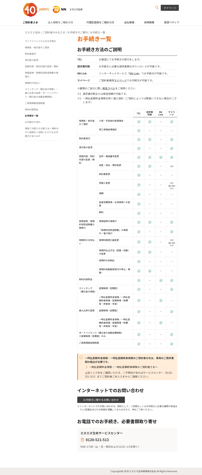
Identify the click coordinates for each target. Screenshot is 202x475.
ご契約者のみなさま (53, 32)
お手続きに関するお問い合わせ (101, 400)
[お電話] (139, 121)
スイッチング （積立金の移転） (88, 290)
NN (54, 9)
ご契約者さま (30, 22)
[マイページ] (171, 121)
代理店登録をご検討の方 (100, 22)
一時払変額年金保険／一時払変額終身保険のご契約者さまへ (123, 367)
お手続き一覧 (31, 115)
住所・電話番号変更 (109, 156)
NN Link (134, 73)
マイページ (169, 8)
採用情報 (149, 22)
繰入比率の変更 (87, 310)
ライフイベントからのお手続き (40, 41)
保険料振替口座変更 (109, 240)
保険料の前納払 (107, 260)
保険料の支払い (32, 82)
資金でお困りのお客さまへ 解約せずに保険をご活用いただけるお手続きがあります (42, 132)
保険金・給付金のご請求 (87, 122)
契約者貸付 (84, 138)
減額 (101, 193)
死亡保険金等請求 (108, 129)
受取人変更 (104, 182)
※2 (171, 240)
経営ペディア (171, 22)
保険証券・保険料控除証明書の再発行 (87, 224)
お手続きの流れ (32, 122)
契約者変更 (104, 174)
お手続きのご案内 (77, 32)
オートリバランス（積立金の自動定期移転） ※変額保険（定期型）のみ (101, 334)
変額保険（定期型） (109, 288)
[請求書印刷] (150, 121)
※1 (171, 166)
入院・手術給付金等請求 (111, 120)
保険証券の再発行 (108, 221)
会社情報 (129, 22)
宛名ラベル (109, 88)
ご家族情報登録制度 (89, 342)
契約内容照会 (85, 279)
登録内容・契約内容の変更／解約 (87, 159)
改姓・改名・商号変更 (110, 165)
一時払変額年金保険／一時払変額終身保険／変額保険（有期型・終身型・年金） (114, 300)
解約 (101, 212)
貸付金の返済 (85, 147)
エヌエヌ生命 (32, 32)
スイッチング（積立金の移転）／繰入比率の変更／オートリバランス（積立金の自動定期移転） (41, 92)
